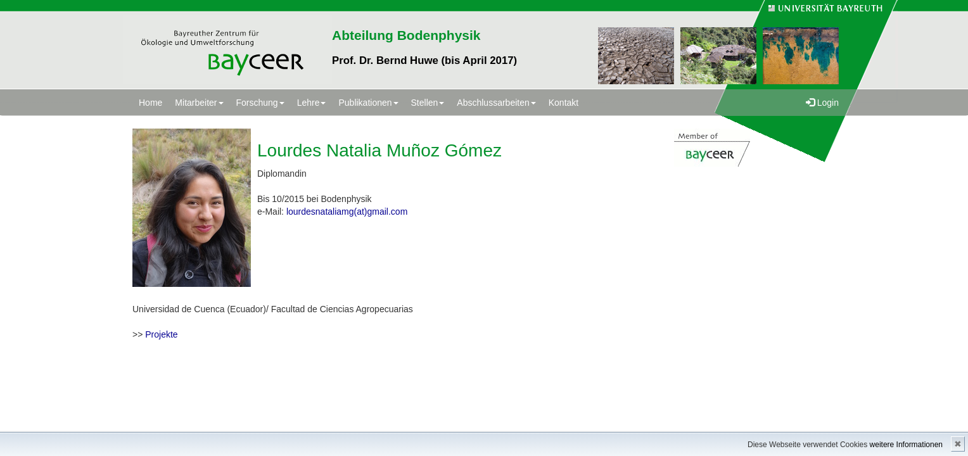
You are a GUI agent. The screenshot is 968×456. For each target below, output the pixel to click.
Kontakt (563, 103)
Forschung (260, 103)
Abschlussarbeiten (496, 103)
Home (150, 103)
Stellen (428, 103)
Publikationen (368, 103)
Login (822, 103)
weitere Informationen (906, 444)
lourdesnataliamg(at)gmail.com (346, 211)
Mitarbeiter (199, 103)
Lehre (311, 103)
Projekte (161, 334)
